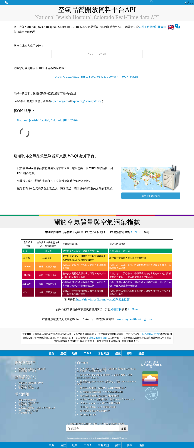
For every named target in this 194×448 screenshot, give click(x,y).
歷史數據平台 (25, 412)
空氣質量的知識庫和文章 (30, 382)
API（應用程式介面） (29, 410)
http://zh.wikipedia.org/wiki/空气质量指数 (102, 299)
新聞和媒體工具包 (27, 371)
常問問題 (22, 394)
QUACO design (88, 414)
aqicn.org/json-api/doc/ (86, 101)
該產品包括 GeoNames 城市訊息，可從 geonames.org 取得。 (106, 382)
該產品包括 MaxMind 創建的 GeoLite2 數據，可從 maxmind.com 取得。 (104, 376)
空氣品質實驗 (25, 385)
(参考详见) (97, 270)
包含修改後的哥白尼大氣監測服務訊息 (99, 395)
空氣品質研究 (25, 377)
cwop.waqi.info (114, 391)
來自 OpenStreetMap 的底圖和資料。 (99, 406)
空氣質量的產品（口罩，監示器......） (37, 407)
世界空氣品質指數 (151, 334)
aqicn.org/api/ (60, 101)
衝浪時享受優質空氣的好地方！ (96, 410)
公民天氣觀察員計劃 (90, 391)
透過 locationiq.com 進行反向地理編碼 (100, 403)
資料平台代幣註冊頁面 (152, 26)
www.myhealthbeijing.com (134, 319)
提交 (123, 428)
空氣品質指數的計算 (28, 402)
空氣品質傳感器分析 (28, 388)
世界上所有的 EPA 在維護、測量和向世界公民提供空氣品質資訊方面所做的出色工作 (106, 370)
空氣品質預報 (25, 405)
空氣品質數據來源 (27, 399)
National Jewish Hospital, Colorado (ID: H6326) (47, 120)
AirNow (135, 232)
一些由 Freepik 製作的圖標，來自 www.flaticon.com (107, 399)
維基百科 (116, 309)
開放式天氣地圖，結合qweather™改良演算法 (103, 387)
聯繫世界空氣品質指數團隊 (32, 368)
